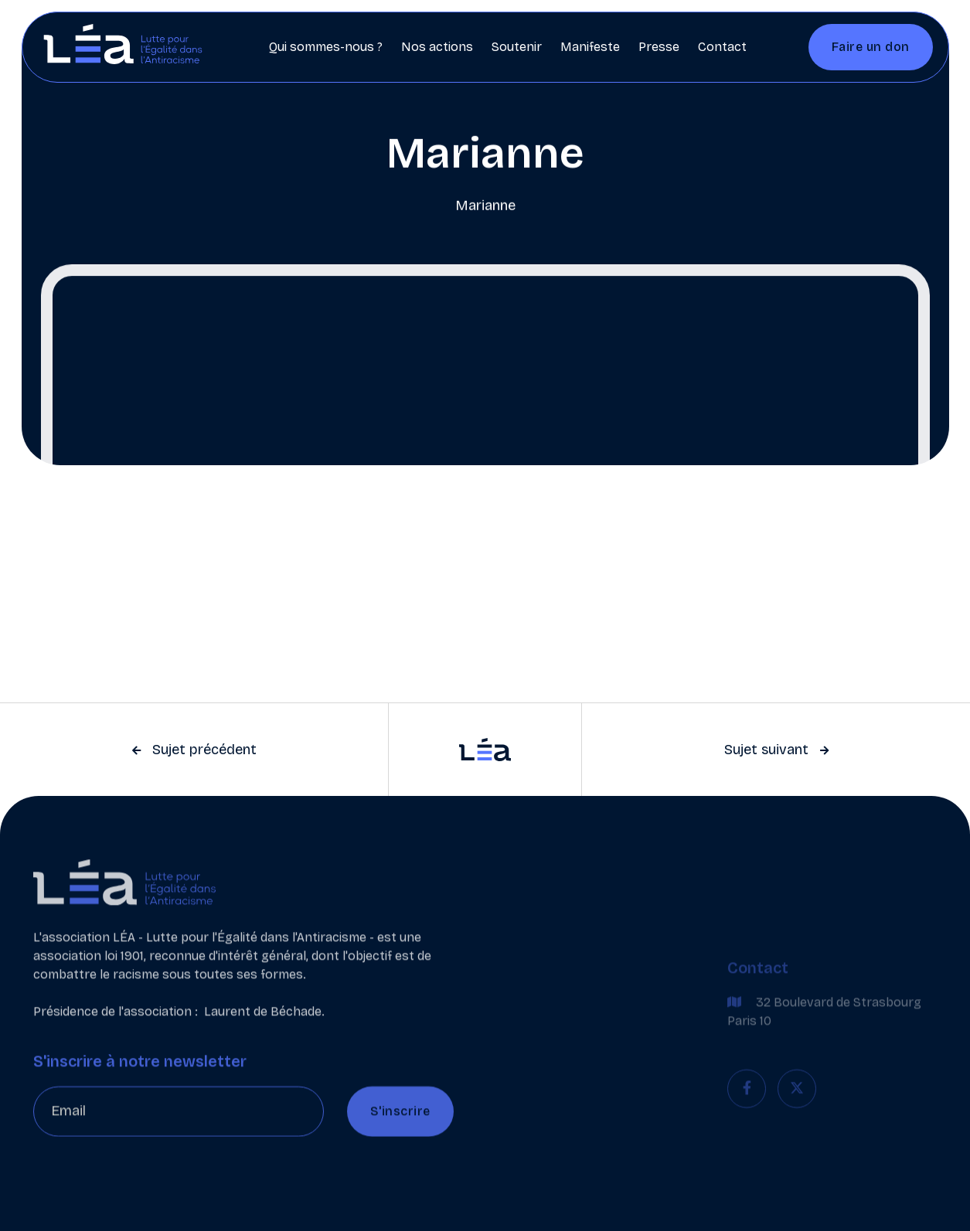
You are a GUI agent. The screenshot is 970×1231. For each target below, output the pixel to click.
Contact (722, 46)
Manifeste (590, 46)
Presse (658, 46)
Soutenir (517, 46)
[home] (123, 47)
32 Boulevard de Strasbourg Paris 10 (824, 1032)
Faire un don (871, 46)
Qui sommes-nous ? (326, 46)
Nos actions (437, 46)
